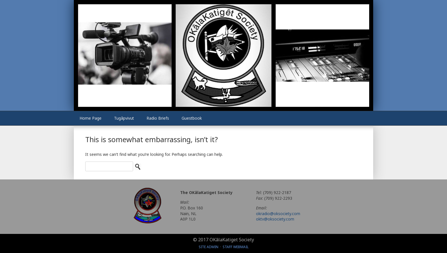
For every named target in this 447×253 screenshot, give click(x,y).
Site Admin (208, 246)
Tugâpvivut (124, 118)
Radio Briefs (158, 118)
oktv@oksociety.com (275, 219)
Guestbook (192, 118)
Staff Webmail (236, 246)
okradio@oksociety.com (278, 213)
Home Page (90, 118)
